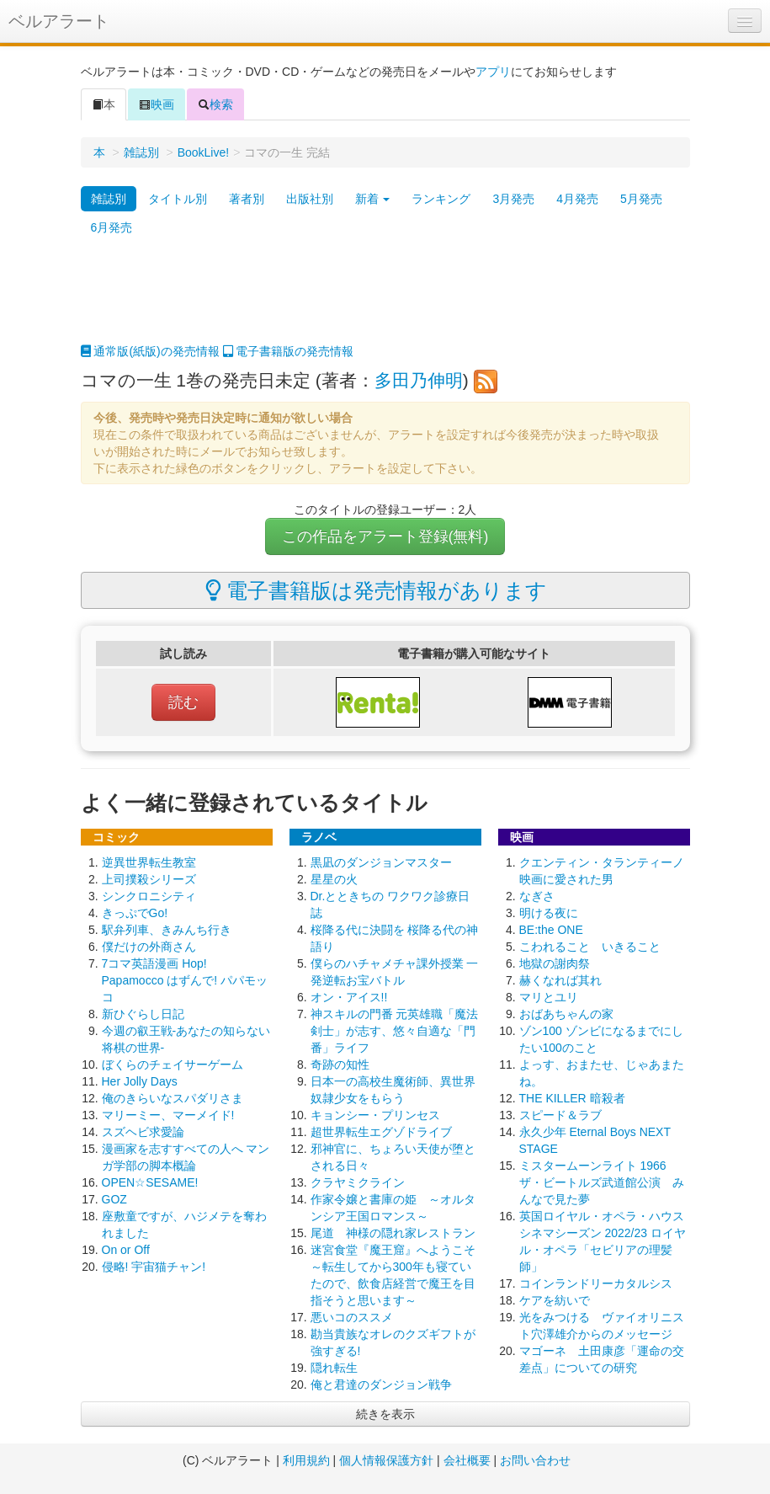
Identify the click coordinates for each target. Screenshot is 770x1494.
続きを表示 (385, 1414)
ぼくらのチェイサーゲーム (172, 1064)
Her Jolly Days (140, 1081)
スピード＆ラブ (560, 1115)
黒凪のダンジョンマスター (381, 862)
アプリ (493, 71)
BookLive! (203, 152)
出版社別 (309, 198)
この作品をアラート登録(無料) (385, 536)
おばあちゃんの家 (566, 1014)
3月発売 (513, 198)
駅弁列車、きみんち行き (166, 929)
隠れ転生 (334, 1367)
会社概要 (467, 1460)
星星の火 (334, 879)
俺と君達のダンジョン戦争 (381, 1384)
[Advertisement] (385, 301)
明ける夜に (548, 913)
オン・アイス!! (349, 997)
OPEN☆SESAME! (150, 1182)
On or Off (126, 1250)
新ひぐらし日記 (143, 1014)
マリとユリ (548, 997)
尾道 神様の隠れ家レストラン (393, 1233)
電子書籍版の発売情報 (288, 351)
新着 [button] (372, 198)
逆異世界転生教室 (149, 862)
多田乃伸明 (418, 380)
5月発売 (641, 198)
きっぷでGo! (135, 913)
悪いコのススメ (352, 1317)
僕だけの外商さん (149, 946)
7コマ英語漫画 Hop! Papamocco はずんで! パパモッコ (185, 980)
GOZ (114, 1199)
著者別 (246, 198)
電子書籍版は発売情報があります (376, 590)
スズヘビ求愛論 (143, 1132)
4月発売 (577, 198)
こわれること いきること (590, 946)
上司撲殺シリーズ (149, 879)
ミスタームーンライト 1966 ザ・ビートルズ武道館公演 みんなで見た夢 (601, 1182)
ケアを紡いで (554, 1300)
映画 (156, 104)
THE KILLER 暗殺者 (572, 1098)
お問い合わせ (535, 1460)
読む (183, 702)
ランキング (441, 198)
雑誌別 (141, 152)
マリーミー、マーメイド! (168, 1115)
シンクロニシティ (149, 896)
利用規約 (306, 1460)
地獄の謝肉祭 (554, 963)
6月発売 (112, 227)
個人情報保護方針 (386, 1460)
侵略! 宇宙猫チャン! (154, 1266)
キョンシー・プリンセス (375, 1115)
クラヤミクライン (358, 1182)
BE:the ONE (551, 929)
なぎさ (537, 896)
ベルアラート (58, 21)
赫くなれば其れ (560, 980)
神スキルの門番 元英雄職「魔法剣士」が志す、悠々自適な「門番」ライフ (395, 1030)
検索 (215, 104)
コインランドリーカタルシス (595, 1283)
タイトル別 (177, 198)
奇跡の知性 (340, 1064)
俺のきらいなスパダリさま (172, 1098)
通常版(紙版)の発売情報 (150, 351)
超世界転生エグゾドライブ (381, 1132)
